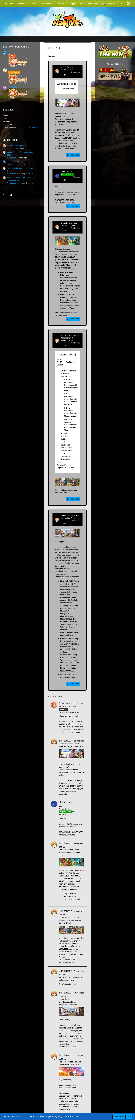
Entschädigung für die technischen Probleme (70, 517)
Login (120, 4)
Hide (72, 83)
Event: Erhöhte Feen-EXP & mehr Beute (69, 224)
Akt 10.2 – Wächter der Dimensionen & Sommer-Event (70, 338)
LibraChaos (11, 164)
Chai (9, 148)
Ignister (11, 70)
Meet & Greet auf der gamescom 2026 (69, 68)
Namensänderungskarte (16, 145)
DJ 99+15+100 (13, 161)
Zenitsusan (11, 158)
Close (129, 1116)
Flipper (11, 52)
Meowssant (12, 87)
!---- (65, 89)
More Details (119, 1116)
